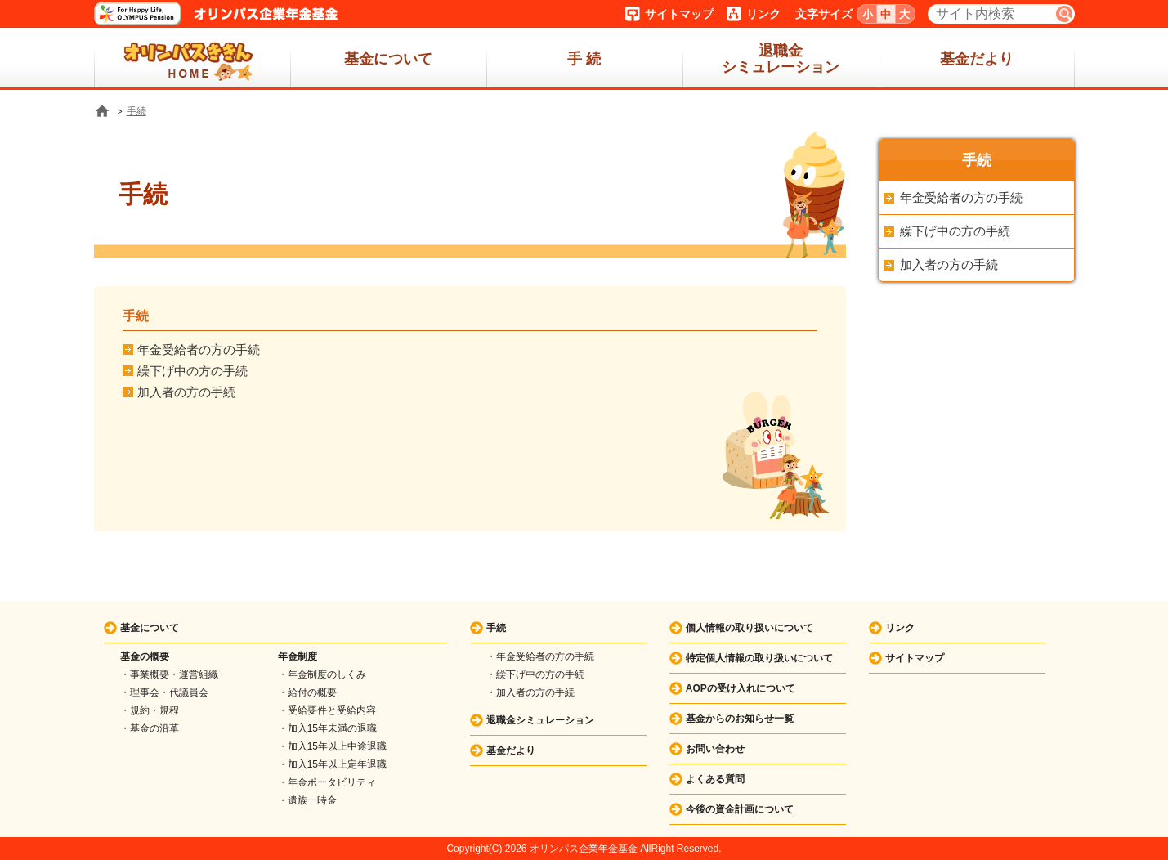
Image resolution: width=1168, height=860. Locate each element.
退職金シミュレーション (780, 59)
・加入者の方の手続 (530, 692)
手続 (136, 111)
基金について (388, 59)
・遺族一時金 (307, 800)
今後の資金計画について (740, 809)
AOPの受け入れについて (740, 688)
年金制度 (297, 656)
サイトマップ (679, 13)
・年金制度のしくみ (322, 674)
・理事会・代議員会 (164, 692)
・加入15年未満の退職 (327, 728)
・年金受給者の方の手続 (540, 656)
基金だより (977, 59)
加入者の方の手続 (186, 392)
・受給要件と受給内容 (327, 710)
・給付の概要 (307, 692)
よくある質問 (715, 779)
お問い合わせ (715, 749)
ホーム (192, 59)
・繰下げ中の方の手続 (535, 674)
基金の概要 (144, 656)
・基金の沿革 (149, 728)
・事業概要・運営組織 (169, 674)
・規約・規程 (149, 710)
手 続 (584, 59)
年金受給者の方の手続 (198, 349)
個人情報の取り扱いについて (749, 628)
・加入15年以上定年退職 (332, 764)
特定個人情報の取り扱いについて (759, 658)
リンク (763, 13)
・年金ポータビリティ (327, 782)
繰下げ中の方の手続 (192, 371)
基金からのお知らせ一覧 (740, 718)
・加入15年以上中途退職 (332, 746)
